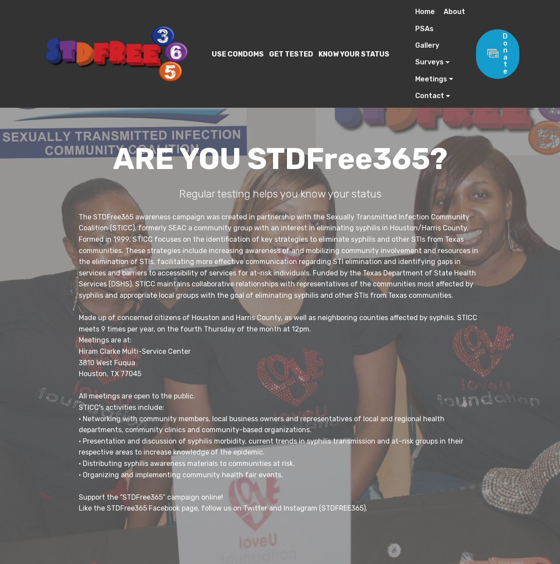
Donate (497, 53)
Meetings (431, 79)
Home (425, 11)
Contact (429, 96)
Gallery (427, 45)
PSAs (424, 29)
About (454, 11)
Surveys (429, 62)
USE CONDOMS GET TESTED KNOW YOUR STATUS (291, 54)
